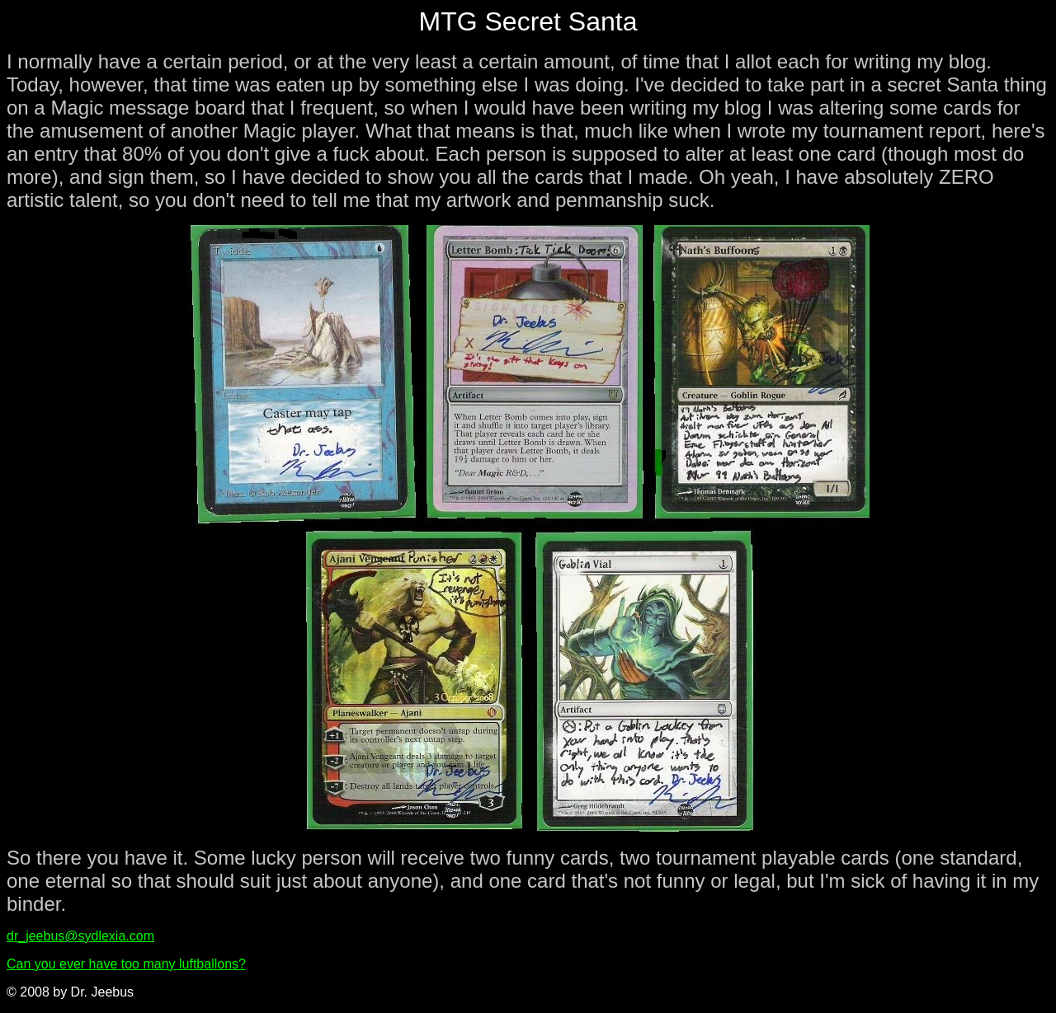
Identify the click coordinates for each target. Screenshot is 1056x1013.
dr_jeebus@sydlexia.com (80, 936)
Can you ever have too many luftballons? (126, 964)
